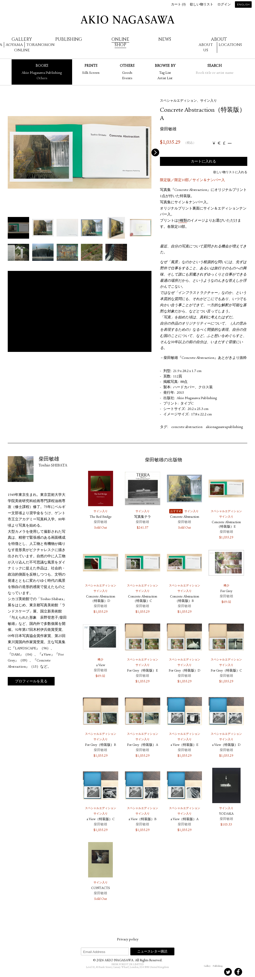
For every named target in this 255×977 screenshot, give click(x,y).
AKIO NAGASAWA (127, 19)
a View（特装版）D (226, 745)
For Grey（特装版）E (142, 671)
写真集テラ (142, 517)
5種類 (182, 221)
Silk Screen (90, 73)
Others (42, 78)
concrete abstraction (186, 427)
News (164, 39)
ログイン (224, 4)
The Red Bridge (101, 517)
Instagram (207, 972)
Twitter (228, 972)
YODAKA (226, 814)
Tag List (165, 73)
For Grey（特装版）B (100, 745)
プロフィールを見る (31, 681)
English (243, 4)
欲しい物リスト (201, 4)
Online (22, 50)
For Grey (226, 591)
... (230, 143)
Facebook (238, 972)
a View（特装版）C (101, 819)
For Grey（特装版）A (142, 745)
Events (127, 78)
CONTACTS (100, 888)
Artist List (165, 78)
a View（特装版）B (143, 819)
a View (100, 665)
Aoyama (14, 44)
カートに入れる (203, 162)
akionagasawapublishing (224, 427)
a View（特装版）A (185, 819)
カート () (178, 4)
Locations (230, 44)
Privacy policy (127, 939)
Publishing (68, 39)
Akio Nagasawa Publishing (42, 73)
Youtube (248, 972)
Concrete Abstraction (184, 517)
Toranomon (40, 44)
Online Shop (120, 42)
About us (206, 47)
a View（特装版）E (184, 745)
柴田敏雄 (168, 129)
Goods (127, 73)
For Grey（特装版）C (226, 671)
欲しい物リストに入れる (230, 172)
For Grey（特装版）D (184, 671)
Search (214, 65)
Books (42, 65)
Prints (90, 65)
